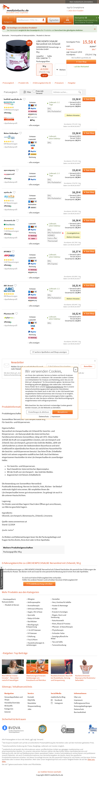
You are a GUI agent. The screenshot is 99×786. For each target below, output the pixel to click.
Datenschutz (44, 416)
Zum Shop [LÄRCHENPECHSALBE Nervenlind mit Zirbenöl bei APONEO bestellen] (88, 251)
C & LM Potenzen (34, 630)
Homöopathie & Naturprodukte (23, 35)
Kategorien (8, 20)
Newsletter (32, 703)
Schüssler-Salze (58, 633)
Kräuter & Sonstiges (60, 612)
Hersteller (56, 599)
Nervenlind (41, 43)
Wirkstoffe (8, 706)
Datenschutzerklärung (54, 387)
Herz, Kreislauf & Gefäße (61, 602)
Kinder (54, 608)
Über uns (77, 697)
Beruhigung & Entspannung (32, 625)
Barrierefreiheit (80, 712)
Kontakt (31, 697)
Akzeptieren (62, 412)
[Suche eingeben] (28, 20)
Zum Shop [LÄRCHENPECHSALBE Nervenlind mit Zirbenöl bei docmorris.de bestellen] (88, 220)
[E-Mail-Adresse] (62, 366)
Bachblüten (32, 621)
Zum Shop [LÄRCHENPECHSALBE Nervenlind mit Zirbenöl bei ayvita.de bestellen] (88, 192)
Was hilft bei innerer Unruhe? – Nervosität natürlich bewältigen (10, 677)
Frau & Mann (32, 639)
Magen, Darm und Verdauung (58, 616)
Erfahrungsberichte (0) (42, 83)
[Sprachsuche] (43, 20)
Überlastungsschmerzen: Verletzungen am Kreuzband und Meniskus (36, 677)
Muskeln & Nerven (43, 35)
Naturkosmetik (58, 620)
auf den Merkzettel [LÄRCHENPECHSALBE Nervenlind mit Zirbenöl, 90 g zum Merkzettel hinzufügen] (81, 66)
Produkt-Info (24, 83)
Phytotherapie (57, 630)
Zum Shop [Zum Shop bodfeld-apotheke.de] (76, 62)
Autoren (7, 712)
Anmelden (68, 20)
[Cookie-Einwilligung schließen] (75, 370)
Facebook (56, 700)
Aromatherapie (33, 605)
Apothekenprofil (11, 123)
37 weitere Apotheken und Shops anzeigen (49, 352)
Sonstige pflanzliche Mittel (59, 637)
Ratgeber (71, 83)
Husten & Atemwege (60, 605)
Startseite (5, 35)
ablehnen (45, 384)
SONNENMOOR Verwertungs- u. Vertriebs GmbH (48, 48)
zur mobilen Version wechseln (49, 772)
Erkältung (31, 636)
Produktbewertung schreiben (39, 584)
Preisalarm (59, 83)
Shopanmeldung (34, 706)
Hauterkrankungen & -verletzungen (35, 644)
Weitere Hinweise (73, 115)
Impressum (55, 416)
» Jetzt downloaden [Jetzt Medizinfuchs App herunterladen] (75, 10)
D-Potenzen (32, 633)
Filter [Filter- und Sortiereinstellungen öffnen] (27, 92)
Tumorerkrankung (59, 645)
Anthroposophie (34, 602)
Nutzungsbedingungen (83, 706)
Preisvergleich (8, 83)
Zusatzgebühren (73, 233)
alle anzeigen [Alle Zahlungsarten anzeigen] (34, 125)
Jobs (29, 709)
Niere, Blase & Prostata (61, 623)
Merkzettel (80, 17)
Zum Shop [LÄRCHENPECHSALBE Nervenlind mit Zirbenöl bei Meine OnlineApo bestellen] (88, 133)
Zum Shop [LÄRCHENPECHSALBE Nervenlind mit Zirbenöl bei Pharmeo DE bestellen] (88, 314)
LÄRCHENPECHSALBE (47, 41)
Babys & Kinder (34, 618)
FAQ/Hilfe (31, 700)
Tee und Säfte (57, 642)
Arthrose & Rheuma (35, 608)
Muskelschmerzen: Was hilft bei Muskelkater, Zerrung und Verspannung (61, 677)
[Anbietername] (65, 92)
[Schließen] (95, 29)
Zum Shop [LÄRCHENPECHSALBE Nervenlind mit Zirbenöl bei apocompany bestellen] (88, 170)
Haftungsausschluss (82, 703)
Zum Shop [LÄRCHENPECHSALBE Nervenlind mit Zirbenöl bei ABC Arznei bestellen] (88, 285)
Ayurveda (31, 615)
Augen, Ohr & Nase (35, 612)
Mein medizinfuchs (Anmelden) (81, 2)
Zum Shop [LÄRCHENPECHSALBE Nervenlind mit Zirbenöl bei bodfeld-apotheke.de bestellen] (88, 99)
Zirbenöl (56, 43)
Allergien (31, 599)
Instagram (57, 703)
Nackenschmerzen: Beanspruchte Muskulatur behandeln (85, 677)
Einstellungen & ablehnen (38, 412)
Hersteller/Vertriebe (12, 702)
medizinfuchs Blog (58, 697)
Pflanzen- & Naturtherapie (62, 627)
